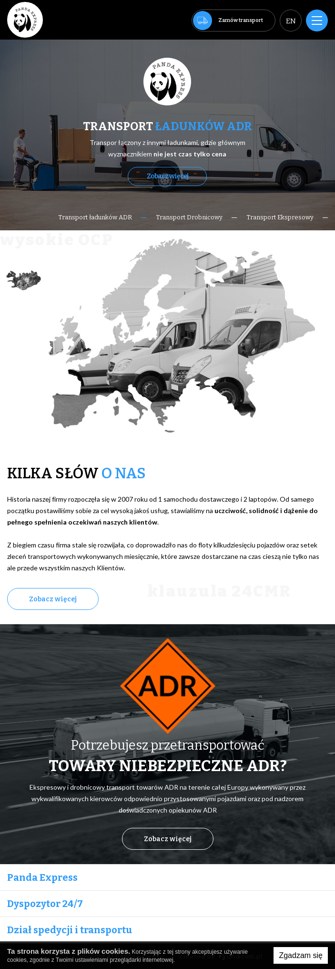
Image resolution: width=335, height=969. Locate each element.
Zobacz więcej (167, 176)
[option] (167, 135)
